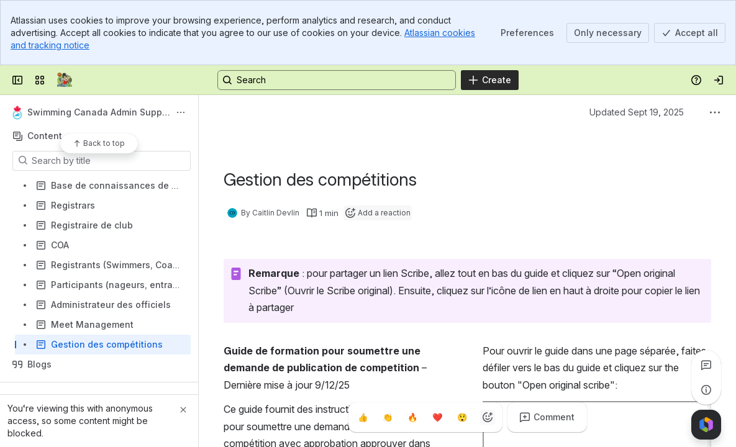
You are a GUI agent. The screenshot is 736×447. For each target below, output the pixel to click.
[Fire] (413, 417)
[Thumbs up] (363, 417)
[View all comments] (706, 365)
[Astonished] (463, 417)
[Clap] (388, 417)
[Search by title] (109, 160)
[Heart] (438, 417)
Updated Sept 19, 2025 (636, 112)
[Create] (490, 80)
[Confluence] (65, 80)
